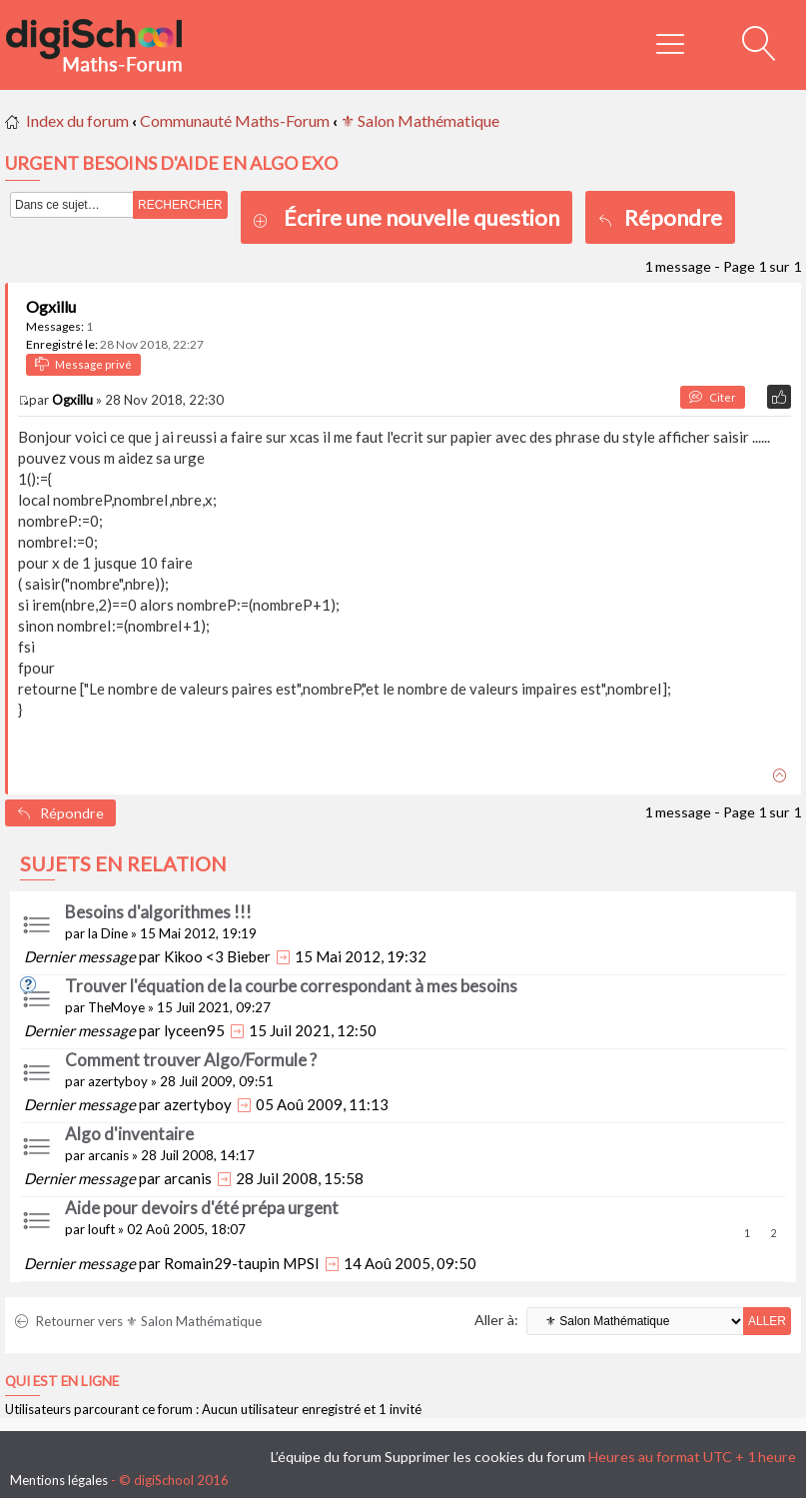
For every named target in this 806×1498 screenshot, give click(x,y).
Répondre (660, 217)
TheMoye (116, 1007)
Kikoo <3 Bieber (217, 956)
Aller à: (496, 1319)
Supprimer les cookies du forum (485, 1456)
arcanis (108, 1155)
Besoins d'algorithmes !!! (158, 911)
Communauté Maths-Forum (235, 120)
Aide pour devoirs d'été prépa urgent (202, 1207)
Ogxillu (51, 306)
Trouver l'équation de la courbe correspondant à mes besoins (291, 985)
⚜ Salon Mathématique (420, 120)
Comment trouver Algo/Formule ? (191, 1059)
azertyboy (118, 1081)
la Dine (108, 933)
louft (101, 1229)
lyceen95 (194, 1030)
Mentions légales (59, 1480)
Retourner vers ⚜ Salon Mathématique (138, 1321)
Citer (712, 397)
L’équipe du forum (326, 1456)
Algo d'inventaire (129, 1133)
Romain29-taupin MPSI (242, 1263)
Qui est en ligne (62, 1381)
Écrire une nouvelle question (421, 217)
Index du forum (77, 120)
